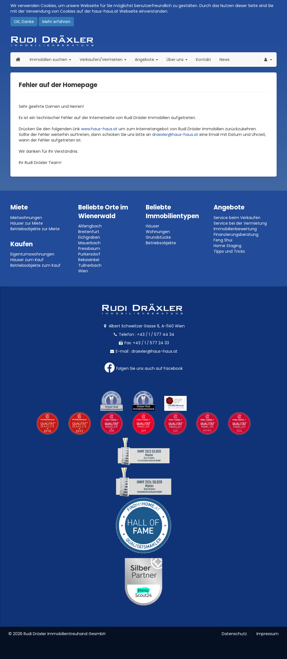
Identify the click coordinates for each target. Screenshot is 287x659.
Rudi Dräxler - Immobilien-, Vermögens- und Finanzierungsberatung (143, 41)
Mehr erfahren (56, 21)
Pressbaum (89, 248)
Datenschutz (234, 634)
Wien (83, 271)
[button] (267, 60)
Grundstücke (158, 237)
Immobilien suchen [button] (52, 59)
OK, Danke (24, 21)
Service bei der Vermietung (240, 223)
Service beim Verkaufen (237, 217)
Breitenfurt (88, 231)
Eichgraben (89, 237)
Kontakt (203, 59)
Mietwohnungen (26, 217)
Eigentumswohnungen (32, 254)
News (224, 59)
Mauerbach (89, 243)
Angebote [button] (146, 59)
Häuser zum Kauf (27, 260)
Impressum (267, 634)
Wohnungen (158, 231)
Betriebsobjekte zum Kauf (35, 265)
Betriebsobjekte (161, 243)
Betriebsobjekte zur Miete (35, 229)
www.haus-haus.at (99, 129)
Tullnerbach (89, 265)
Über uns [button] (179, 59)
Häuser (152, 226)
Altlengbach (90, 226)
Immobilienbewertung (235, 229)
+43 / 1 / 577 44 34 (155, 334)
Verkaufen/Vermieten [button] (105, 59)
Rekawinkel (88, 260)
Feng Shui (223, 240)
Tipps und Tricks (229, 251)
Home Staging (227, 245)
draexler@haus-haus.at (175, 134)
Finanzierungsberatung (236, 234)
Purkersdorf (89, 254)
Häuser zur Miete (26, 223)
